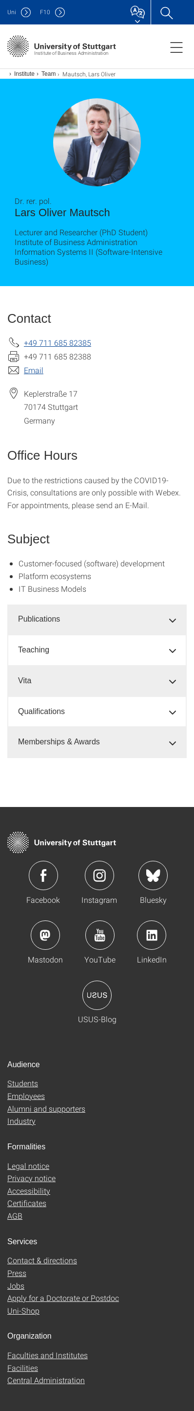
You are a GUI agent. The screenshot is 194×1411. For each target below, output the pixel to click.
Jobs (15, 1285)
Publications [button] (39, 619)
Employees (26, 1096)
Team (48, 73)
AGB (14, 1215)
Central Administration (46, 1380)
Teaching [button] (33, 650)
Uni (11, 12)
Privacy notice (31, 1178)
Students (22, 1083)
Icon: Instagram (99, 875)
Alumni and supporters (46, 1108)
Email (33, 370)
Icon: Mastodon (45, 935)
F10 (45, 12)
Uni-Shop (23, 1310)
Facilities (22, 1368)
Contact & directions (42, 1260)
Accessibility (28, 1191)
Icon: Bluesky (153, 875)
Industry (21, 1121)
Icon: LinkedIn (151, 935)
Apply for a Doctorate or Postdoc (63, 1298)
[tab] (97, 619)
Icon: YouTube (100, 935)
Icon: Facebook (43, 875)
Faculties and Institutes (47, 1355)
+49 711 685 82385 (57, 342)
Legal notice (28, 1166)
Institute (24, 73)
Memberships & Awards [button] (59, 742)
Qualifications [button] (41, 711)
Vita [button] (24, 680)
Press (16, 1273)
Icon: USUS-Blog (97, 995)
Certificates (26, 1203)
